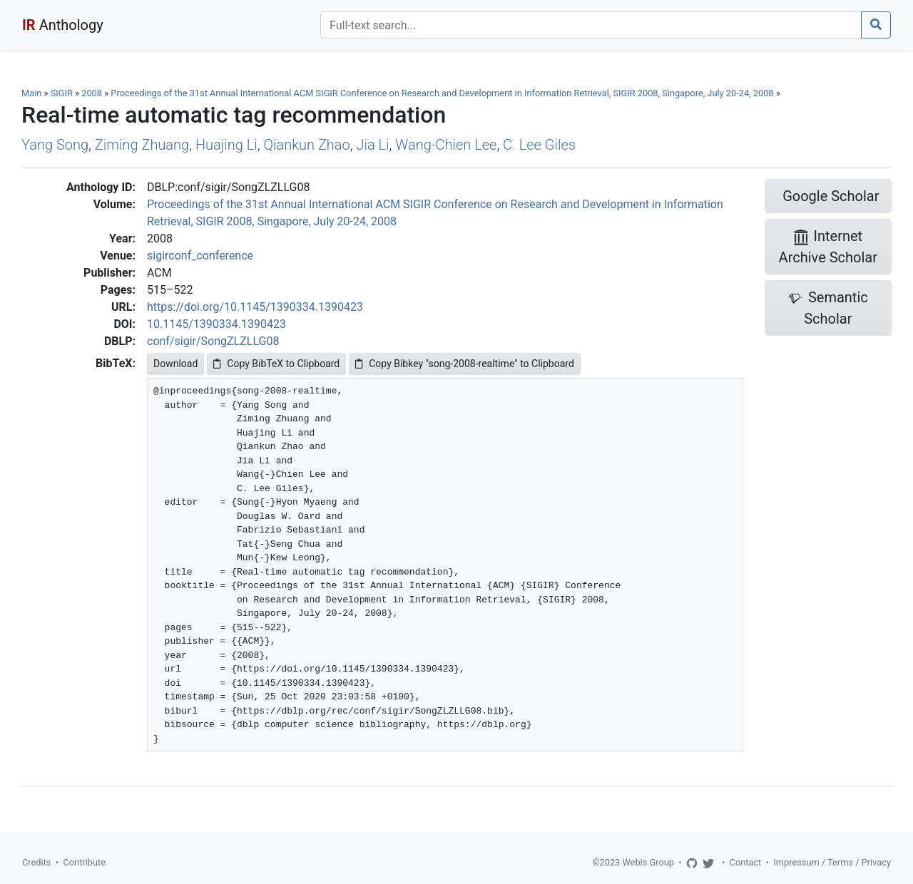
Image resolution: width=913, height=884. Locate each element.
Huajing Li (226, 144)
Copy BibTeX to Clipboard (276, 363)
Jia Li (372, 144)
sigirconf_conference (200, 255)
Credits (36, 862)
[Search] (591, 24)
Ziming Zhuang (142, 144)
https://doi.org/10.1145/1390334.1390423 (255, 307)
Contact (746, 862)
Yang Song (54, 144)
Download (175, 363)
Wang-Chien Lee (445, 144)
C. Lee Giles (539, 144)
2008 (91, 93)
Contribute (84, 862)
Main (31, 93)
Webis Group (648, 862)
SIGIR (62, 93)
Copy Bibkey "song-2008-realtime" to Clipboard (464, 363)
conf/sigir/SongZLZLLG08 (213, 341)
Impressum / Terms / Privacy (832, 862)
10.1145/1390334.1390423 (216, 324)
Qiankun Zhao (307, 144)
